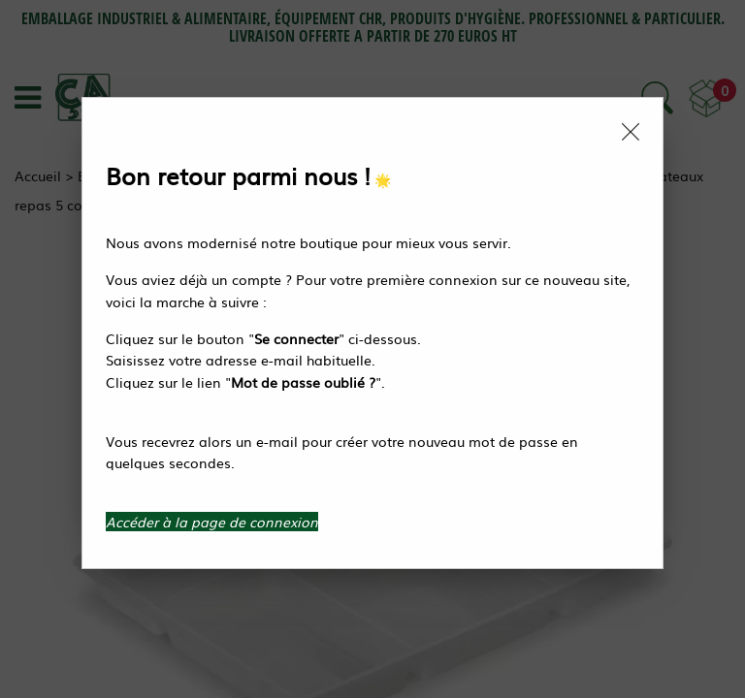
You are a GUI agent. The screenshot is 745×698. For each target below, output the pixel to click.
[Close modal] (630, 132)
